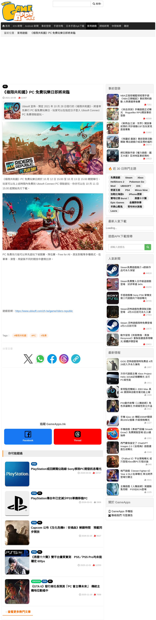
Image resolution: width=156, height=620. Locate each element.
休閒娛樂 (116, 26)
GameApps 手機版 (120, 511)
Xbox (140, 177)
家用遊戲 (92, 26)
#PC (33, 335)
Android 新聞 (32, 26)
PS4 (127, 190)
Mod (113, 186)
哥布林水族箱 (135, 206)
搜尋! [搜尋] (97, 3)
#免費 (44, 335)
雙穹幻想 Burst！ (120, 198)
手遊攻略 (58, 26)
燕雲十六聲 (141, 198)
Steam (129, 177)
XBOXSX (36, 581)
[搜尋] (72, 4)
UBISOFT (126, 186)
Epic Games (118, 202)
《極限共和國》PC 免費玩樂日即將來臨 (53, 33)
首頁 (6, 26)
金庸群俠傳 (135, 202)
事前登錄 (46, 26)
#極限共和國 (20, 335)
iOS (138, 186)
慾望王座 (116, 190)
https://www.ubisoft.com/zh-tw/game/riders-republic (44, 311)
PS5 (34, 464)
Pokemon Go (136, 181)
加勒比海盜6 (118, 194)
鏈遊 (126, 26)
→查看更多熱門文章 (18, 611)
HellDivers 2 (118, 181)
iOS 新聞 (17, 26)
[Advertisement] (70, 60)
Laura (114, 210)
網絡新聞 (104, 26)
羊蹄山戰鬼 (117, 206)
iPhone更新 (135, 194)
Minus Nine (141, 190)
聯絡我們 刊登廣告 (120, 515)
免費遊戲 (116, 177)
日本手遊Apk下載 (75, 26)
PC (5, 86)
